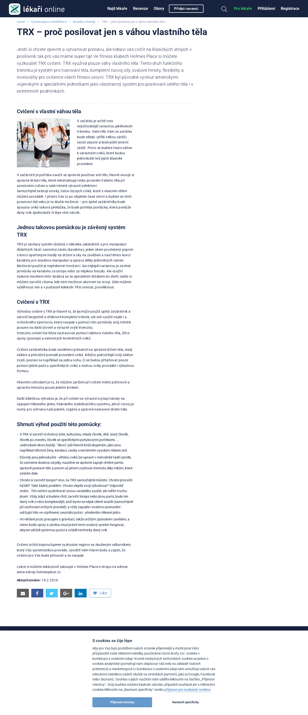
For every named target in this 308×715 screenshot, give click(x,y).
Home (21, 22)
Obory (159, 8)
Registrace (290, 8)
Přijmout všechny (122, 702)
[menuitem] (117, 8)
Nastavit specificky (185, 702)
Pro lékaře (243, 8)
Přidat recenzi (186, 8)
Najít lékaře (117, 8)
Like (100, 593)
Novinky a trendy (84, 22)
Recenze (140, 8)
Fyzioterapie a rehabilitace (49, 22)
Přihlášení (266, 8)
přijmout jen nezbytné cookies (188, 690)
